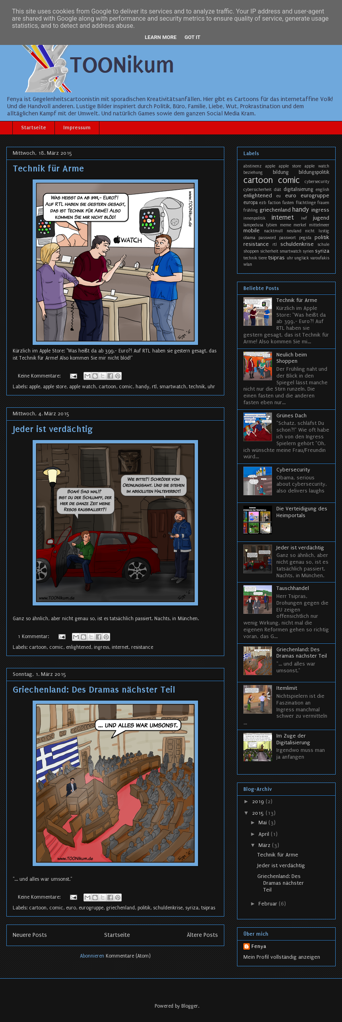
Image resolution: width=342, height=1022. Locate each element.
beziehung (253, 172)
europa (250, 202)
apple (34, 386)
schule (323, 244)
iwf (304, 218)
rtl (154, 386)
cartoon (107, 386)
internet (120, 647)
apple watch (82, 386)
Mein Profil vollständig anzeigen (281, 957)
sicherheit (269, 251)
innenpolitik (254, 218)
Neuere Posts (30, 935)
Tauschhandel (292, 588)
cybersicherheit (257, 189)
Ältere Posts (202, 935)
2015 (259, 813)
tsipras (208, 908)
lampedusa (253, 225)
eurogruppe (91, 908)
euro (71, 908)
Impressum (77, 127)
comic (126, 386)
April (264, 834)
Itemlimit (286, 688)
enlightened (78, 647)
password (267, 237)
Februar (268, 904)
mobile (251, 231)
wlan (247, 264)
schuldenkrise (168, 908)
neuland (294, 231)
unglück (301, 258)
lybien (271, 225)
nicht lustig (317, 231)
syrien (308, 251)
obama (249, 237)
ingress (101, 647)
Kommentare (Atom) (128, 956)
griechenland (120, 908)
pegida (305, 237)
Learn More (161, 37)
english (322, 189)
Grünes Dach (291, 416)
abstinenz (252, 166)
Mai (263, 822)
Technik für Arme (48, 168)
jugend (321, 218)
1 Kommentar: (34, 636)
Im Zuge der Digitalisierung (293, 739)
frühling (250, 210)
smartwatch (172, 386)
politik (144, 908)
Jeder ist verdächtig (53, 429)
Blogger (189, 1006)
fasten (288, 202)
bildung (281, 172)
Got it (192, 37)
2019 (259, 801)
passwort (287, 237)
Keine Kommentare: (40, 376)
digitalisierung (298, 189)
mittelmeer (319, 225)
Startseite (33, 127)
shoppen (251, 251)
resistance (142, 647)
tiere (262, 258)
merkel (299, 225)
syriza (191, 908)
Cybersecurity (293, 470)
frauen (323, 202)
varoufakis (319, 258)
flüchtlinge (306, 202)
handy (142, 386)
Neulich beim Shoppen (291, 358)
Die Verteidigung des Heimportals (301, 512)
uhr (211, 386)
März (265, 845)
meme (285, 225)
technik (197, 386)
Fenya (258, 946)
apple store (54, 386)
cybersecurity (317, 181)
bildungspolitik (314, 172)
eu (278, 196)
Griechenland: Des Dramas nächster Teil (94, 689)
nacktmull (273, 231)
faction (274, 202)
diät (277, 189)
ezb (262, 202)
